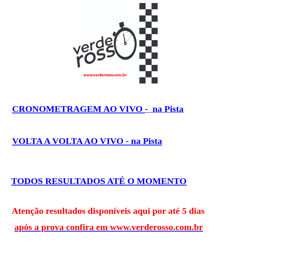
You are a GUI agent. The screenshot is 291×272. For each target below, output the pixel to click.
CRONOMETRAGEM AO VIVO (78, 109)
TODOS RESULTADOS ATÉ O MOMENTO (99, 181)
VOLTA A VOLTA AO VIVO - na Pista (87, 141)
